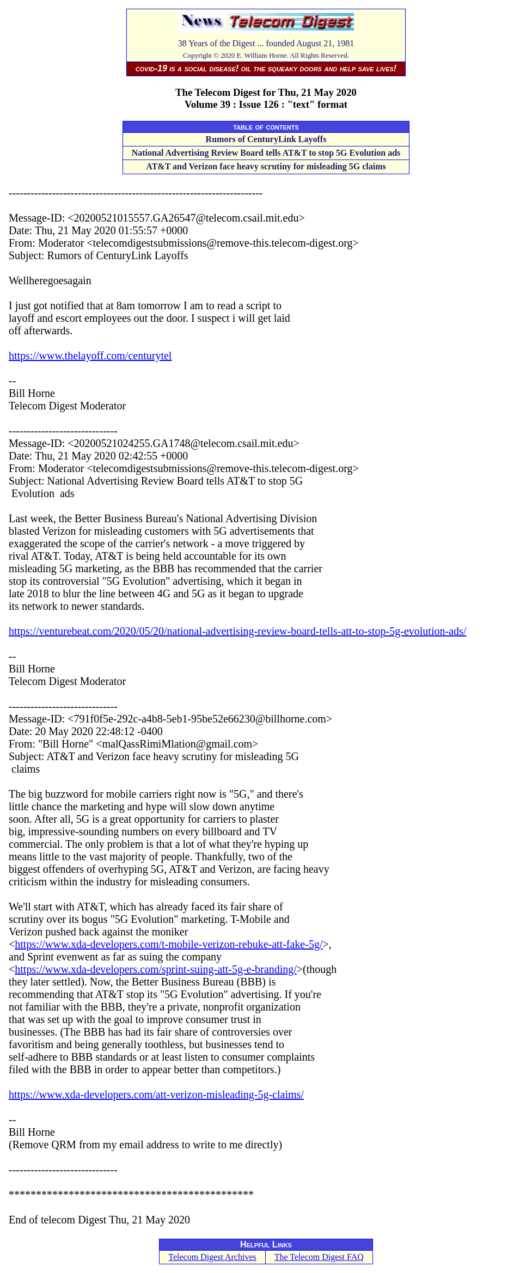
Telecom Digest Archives (212, 1257)
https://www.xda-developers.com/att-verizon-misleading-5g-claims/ (156, 1094)
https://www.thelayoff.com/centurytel (90, 356)
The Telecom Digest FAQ (319, 1257)
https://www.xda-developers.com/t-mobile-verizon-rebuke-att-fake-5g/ (168, 944)
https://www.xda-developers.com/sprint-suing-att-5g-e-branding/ (155, 969)
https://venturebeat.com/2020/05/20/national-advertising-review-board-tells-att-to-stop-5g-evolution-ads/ (237, 631)
